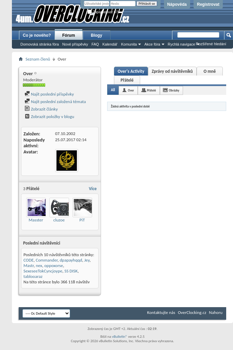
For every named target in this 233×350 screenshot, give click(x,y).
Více (93, 188)
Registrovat (208, 4)
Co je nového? (37, 35)
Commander (46, 260)
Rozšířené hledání (211, 44)
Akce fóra (152, 44)
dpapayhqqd (71, 260)
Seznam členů (38, 59)
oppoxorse (53, 265)
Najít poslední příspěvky (49, 94)
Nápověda (177, 4)
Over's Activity (131, 71)
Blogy (96, 35)
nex (39, 265)
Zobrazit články (41, 109)
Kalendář (109, 44)
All (113, 90)
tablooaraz (33, 276)
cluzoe (59, 219)
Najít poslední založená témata (55, 101)
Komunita (129, 44)
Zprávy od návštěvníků (172, 71)
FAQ (95, 44)
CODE (28, 260)
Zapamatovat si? (102, 12)
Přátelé (126, 80)
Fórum (68, 35)
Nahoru (215, 312)
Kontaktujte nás (161, 312)
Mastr (28, 265)
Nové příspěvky (75, 44)
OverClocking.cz (192, 312)
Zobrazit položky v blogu (49, 116)
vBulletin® (119, 336)
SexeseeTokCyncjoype (42, 270)
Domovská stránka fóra (39, 44)
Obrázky (174, 90)
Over (131, 90)
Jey (87, 260)
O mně (209, 71)
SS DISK (71, 270)
